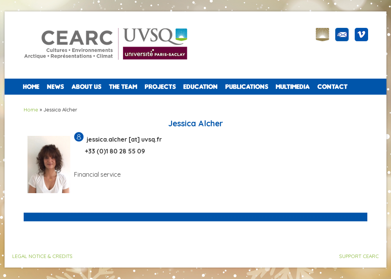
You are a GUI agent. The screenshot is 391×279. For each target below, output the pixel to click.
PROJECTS (160, 86)
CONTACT (332, 86)
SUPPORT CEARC (359, 256)
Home (31, 86)
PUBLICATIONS (246, 86)
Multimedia (293, 86)
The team (123, 86)
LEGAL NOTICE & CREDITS (42, 256)
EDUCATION (200, 86)
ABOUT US (86, 86)
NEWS (55, 86)
